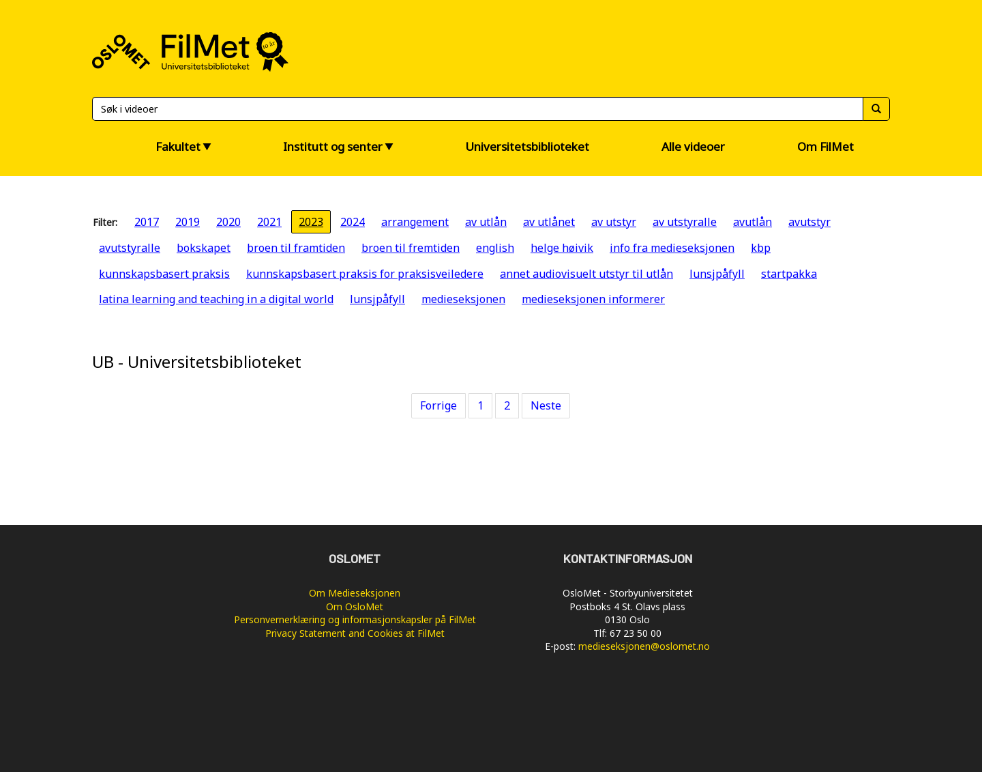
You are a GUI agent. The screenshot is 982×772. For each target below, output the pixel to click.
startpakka (789, 273)
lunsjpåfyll (717, 273)
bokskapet (203, 247)
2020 (228, 221)
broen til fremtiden (410, 247)
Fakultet (177, 146)
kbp (761, 247)
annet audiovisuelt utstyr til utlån (586, 273)
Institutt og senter (333, 146)
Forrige (438, 405)
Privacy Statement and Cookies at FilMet (355, 633)
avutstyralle (129, 247)
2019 (187, 221)
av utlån (486, 221)
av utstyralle (685, 221)
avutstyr (809, 221)
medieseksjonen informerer (593, 298)
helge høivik (562, 247)
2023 (311, 221)
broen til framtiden (296, 247)
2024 (352, 221)
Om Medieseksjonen (354, 592)
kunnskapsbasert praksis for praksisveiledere (364, 273)
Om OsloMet (354, 606)
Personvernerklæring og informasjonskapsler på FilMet (355, 619)
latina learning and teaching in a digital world (216, 298)
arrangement (415, 221)
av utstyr (613, 221)
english (495, 247)
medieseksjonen (463, 298)
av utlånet (549, 221)
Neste (546, 405)
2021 (269, 221)
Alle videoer (693, 146)
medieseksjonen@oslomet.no (644, 646)
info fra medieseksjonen (672, 247)
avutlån (752, 221)
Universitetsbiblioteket (527, 146)
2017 (146, 221)
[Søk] (477, 109)
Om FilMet (825, 146)
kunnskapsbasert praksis (164, 273)
